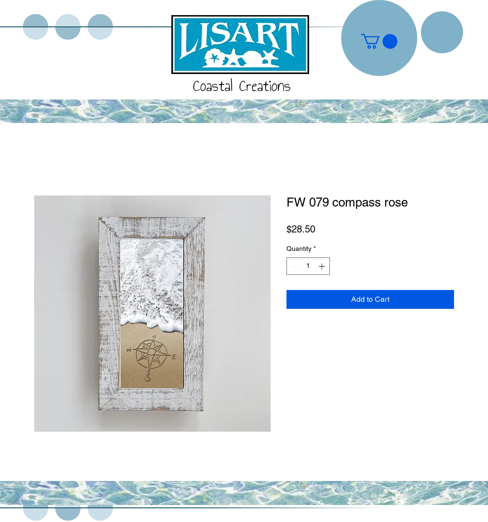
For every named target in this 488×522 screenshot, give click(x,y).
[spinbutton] (308, 266)
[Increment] (322, 266)
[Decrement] (294, 266)
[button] (379, 41)
